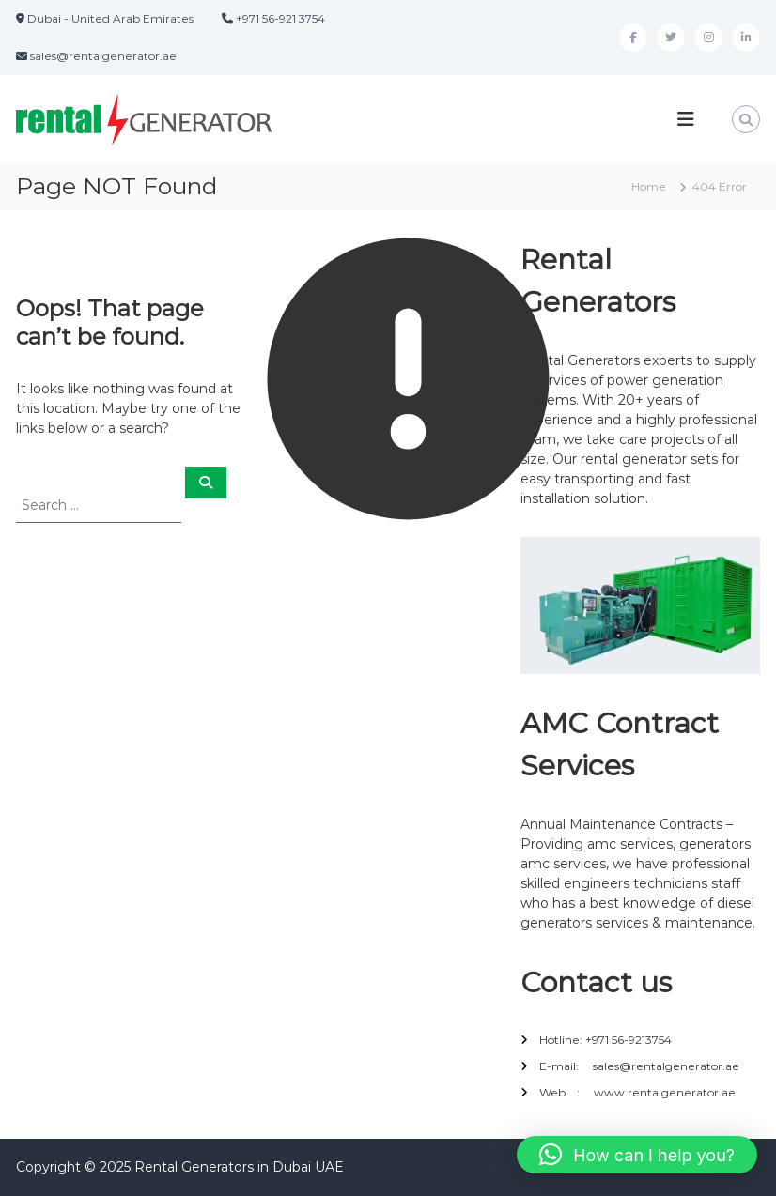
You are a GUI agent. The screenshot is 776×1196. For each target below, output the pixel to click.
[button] (637, 1154)
